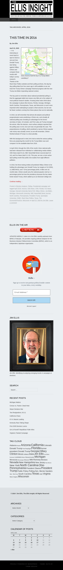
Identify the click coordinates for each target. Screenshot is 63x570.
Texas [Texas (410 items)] (35, 473)
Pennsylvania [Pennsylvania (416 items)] (18, 468)
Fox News (47, 188)
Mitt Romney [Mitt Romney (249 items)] (35, 460)
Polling (30, 186)
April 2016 (17, 188)
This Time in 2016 (23, 37)
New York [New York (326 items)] (15, 465)
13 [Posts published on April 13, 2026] (14, 542)
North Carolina (14, 196)
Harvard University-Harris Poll (25, 191)
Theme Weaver (31, 566)
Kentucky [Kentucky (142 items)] (12, 457)
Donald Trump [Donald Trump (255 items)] (16, 448)
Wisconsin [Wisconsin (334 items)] (23, 476)
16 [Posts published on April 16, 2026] (31, 542)
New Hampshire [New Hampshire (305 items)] (27, 462)
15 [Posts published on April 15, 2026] (25, 542)
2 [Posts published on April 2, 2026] (31, 538)
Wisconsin (26, 200)
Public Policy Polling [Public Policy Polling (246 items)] (26, 471)
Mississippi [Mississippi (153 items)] (21, 460)
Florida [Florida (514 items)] (36, 448)
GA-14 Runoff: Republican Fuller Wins (22, 429)
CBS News (31, 188)
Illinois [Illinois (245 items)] (20, 454)
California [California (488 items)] (37, 445)
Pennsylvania (24, 196)
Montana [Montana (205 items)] (44, 460)
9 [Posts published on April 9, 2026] (31, 540)
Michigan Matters (15, 402)
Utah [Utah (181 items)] (41, 474)
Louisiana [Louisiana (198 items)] (18, 457)
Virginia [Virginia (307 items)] (47, 473)
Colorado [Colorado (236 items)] (47, 445)
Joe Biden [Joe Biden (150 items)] (46, 454)
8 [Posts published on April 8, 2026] (25, 540)
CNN (36, 188)
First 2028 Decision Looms (18, 426)
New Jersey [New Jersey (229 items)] (40, 462)
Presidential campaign (40, 186)
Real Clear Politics (28, 198)
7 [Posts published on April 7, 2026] (19, 540)
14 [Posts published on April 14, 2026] (19, 542)
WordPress (32, 564)
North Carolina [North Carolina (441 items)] (29, 465)
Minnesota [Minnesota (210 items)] (13, 460)
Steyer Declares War (16, 409)
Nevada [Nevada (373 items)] (14, 462)
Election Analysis (21, 186)
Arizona (24, 188)
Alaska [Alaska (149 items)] (18, 445)
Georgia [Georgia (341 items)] (35, 451)
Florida (41, 188)
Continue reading (16, 181)
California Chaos (15, 416)
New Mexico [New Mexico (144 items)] (48, 462)
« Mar (13, 549)
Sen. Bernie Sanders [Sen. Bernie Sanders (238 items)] (43, 471)
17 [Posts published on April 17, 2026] (37, 542)
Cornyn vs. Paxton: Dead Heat (19, 406)
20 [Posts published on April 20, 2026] (14, 545)
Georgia (12, 191)
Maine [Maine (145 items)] (23, 457)
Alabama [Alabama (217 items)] (13, 445)
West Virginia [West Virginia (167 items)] (14, 477)
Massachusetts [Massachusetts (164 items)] (29, 457)
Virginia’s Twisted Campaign (19, 433)
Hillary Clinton (40, 191)
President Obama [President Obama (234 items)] (33, 468)
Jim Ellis (45, 200)
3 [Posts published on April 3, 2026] (37, 538)
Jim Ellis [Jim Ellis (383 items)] (39, 453)
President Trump (34, 196)
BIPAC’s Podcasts (15, 239)
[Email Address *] (31, 292)
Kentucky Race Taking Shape (19, 423)
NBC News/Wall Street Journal (40, 193)
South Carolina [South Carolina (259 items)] (25, 474)
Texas (36, 198)
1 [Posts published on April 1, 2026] (25, 538)
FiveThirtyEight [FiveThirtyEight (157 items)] (27, 448)
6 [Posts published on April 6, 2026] (13, 540)
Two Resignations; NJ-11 (18, 412)
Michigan (12, 193)
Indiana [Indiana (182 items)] (26, 454)
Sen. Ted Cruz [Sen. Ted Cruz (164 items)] (14, 474)
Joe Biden (48, 191)
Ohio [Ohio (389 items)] (41, 465)
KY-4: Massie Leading (17, 419)
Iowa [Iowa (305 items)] (31, 454)
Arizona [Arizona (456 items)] (26, 445)
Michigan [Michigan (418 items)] (40, 456)
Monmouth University (23, 193)
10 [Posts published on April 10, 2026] (37, 540)
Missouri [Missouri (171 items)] (26, 460)
